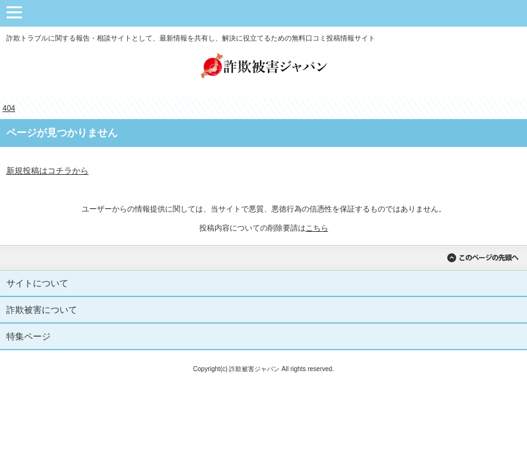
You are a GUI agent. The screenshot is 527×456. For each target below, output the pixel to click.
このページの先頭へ (483, 257)
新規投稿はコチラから (47, 170)
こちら (317, 228)
